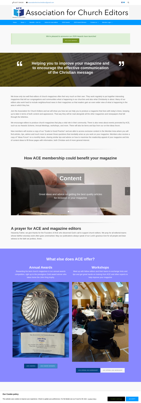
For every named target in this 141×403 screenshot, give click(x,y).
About (23, 22)
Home (15, 22)
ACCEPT (132, 399)
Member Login (107, 22)
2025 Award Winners (80, 22)
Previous (13, 191)
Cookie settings (116, 399)
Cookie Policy (92, 399)
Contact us (94, 22)
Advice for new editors (51, 22)
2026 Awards (66, 22)
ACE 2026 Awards (71, 40)
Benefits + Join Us (35, 22)
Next (127, 191)
